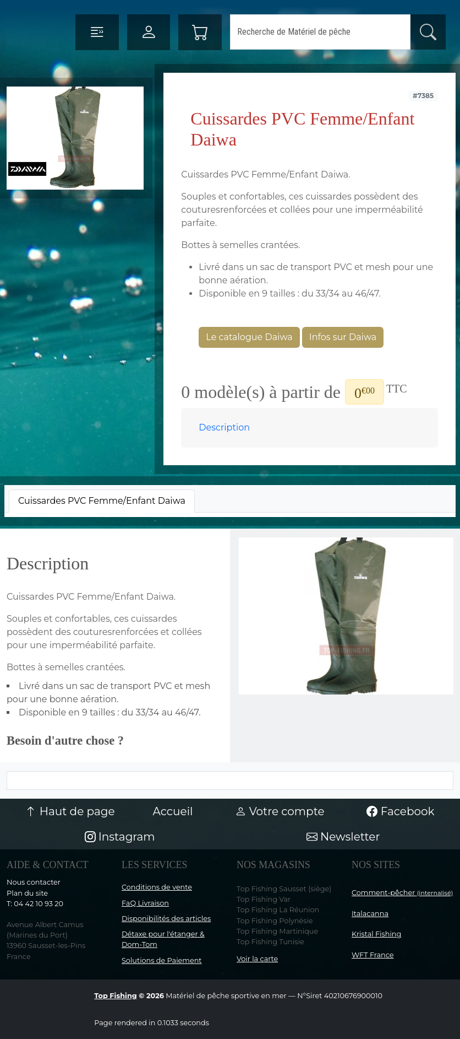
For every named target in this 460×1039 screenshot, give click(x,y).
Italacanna (370, 913)
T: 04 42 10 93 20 (35, 904)
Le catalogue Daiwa (249, 337)
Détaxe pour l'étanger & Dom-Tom (163, 939)
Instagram (120, 836)
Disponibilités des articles (166, 918)
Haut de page (69, 811)
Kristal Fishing (376, 934)
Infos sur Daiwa (342, 337)
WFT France (373, 955)
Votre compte (279, 811)
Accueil (173, 811)
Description (224, 427)
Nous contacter (34, 882)
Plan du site (27, 893)
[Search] (320, 32)
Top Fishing (115, 996)
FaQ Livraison (145, 903)
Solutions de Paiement (161, 960)
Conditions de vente (157, 887)
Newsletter (343, 836)
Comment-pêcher (402, 893)
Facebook (400, 811)
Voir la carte (257, 959)
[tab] (102, 501)
